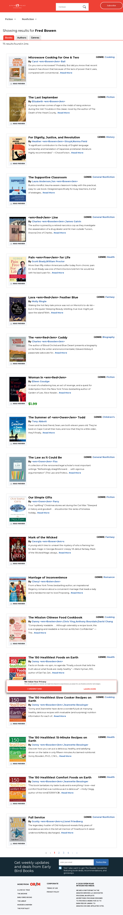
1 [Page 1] (54, 853)
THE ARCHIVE (22, 894)
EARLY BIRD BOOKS (24, 898)
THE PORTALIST (23, 909)
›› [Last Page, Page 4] (77, 853)
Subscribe (111, 5)
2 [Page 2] (59, 853)
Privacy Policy (53, 892)
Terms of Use (52, 888)
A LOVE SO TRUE (23, 890)
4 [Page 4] (68, 853)
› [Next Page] (72, 853)
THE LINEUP (21, 901)
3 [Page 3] (63, 853)
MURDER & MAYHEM (24, 905)
